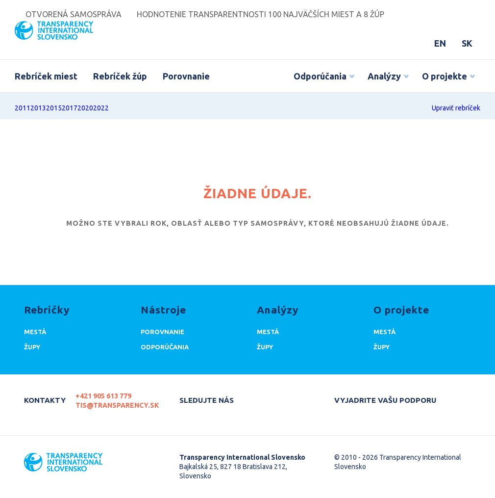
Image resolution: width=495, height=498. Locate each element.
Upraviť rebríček (456, 108)
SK (467, 43)
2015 (54, 108)
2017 (69, 108)
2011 (22, 108)
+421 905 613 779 (103, 396)
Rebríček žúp (120, 76)
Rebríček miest (46, 76)
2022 (101, 108)
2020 (85, 108)
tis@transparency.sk (117, 405)
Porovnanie (186, 76)
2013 (38, 108)
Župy (32, 346)
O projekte (444, 76)
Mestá (35, 331)
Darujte (350, 413)
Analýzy (384, 76)
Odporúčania (320, 76)
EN (440, 43)
